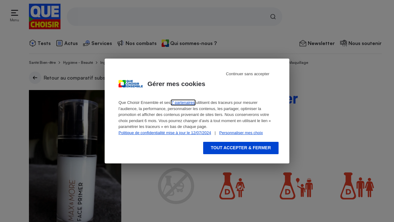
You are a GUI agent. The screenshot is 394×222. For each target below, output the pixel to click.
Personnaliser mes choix (241, 132)
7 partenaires (183, 102)
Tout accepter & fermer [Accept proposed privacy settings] (241, 147)
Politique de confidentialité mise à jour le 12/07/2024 (165, 132)
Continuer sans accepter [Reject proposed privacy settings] (247, 74)
